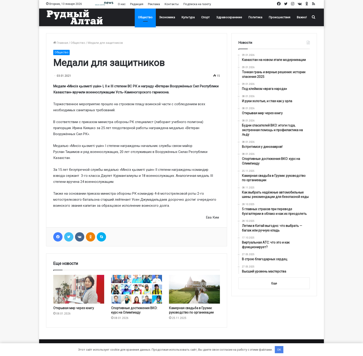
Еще (274, 283)
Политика (255, 17)
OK (279, 349)
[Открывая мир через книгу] (78, 289)
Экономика (167, 17)
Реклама (154, 4)
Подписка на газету (197, 4)
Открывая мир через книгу (73, 308)
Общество (145, 17)
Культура (188, 17)
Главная (60, 42)
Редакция (136, 4)
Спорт (205, 17)
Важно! (302, 17)
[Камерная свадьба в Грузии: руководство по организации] (194, 289)
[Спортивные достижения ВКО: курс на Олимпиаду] (136, 289)
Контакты (172, 4)
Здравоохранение (229, 17)
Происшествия (279, 17)
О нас (121, 4)
